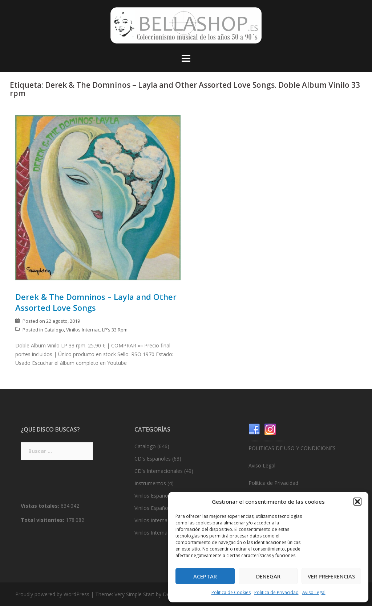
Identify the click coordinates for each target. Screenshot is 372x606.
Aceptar (205, 576)
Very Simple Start (134, 594)
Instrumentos (150, 483)
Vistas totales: (41, 505)
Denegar (268, 576)
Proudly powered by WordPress (52, 594)
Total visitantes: (43, 519)
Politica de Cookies (231, 592)
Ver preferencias (331, 576)
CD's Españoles (152, 458)
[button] (357, 501)
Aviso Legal (314, 592)
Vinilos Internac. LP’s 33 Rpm (97, 329)
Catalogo (54, 329)
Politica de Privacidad (276, 592)
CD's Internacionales (158, 470)
